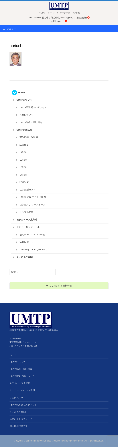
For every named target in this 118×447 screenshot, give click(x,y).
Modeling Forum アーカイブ (34, 249)
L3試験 (23, 167)
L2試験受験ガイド (29, 189)
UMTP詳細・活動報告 (31, 122)
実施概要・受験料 (29, 137)
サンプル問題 (26, 212)
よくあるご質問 (24, 257)
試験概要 (24, 144)
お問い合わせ (59, 21)
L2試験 (23, 159)
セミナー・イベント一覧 (32, 234)
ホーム (13, 355)
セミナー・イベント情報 (22, 390)
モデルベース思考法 (26, 219)
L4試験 (23, 174)
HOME (21, 92)
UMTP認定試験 (24, 129)
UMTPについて (24, 100)
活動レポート (26, 242)
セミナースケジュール (27, 227)
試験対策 (24, 182)
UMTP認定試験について (22, 376)
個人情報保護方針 (19, 426)
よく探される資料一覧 (59, 285)
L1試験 (23, 152)
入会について (26, 115)
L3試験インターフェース (32, 204)
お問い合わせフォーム (21, 419)
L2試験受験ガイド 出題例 (33, 197)
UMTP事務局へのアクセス (33, 107)
